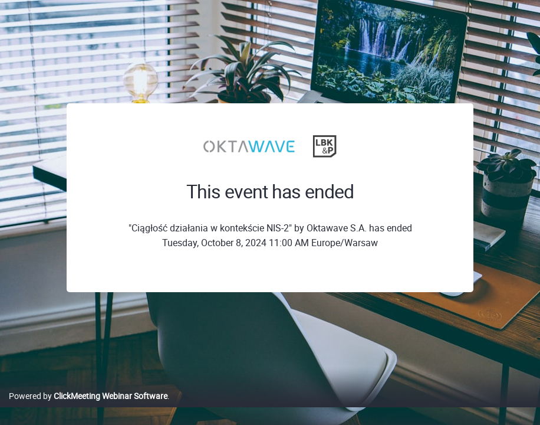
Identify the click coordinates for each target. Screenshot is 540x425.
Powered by (88, 408)
